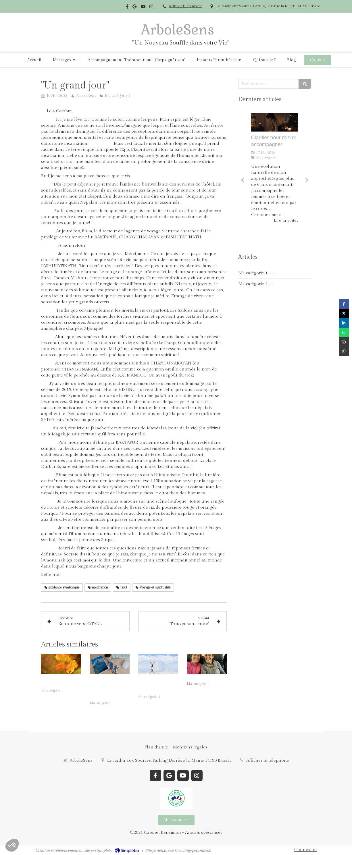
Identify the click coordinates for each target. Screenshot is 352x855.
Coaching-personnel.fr (193, 850)
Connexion (305, 849)
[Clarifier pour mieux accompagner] (274, 122)
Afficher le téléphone (185, 6)
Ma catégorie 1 (253, 273)
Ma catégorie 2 (253, 283)
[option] (275, 178)
